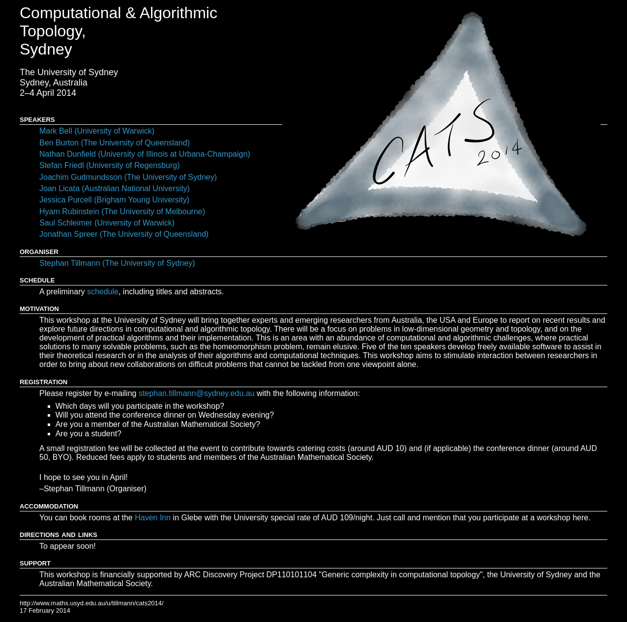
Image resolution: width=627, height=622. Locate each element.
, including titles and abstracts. (155, 291)
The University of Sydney (69, 72)
